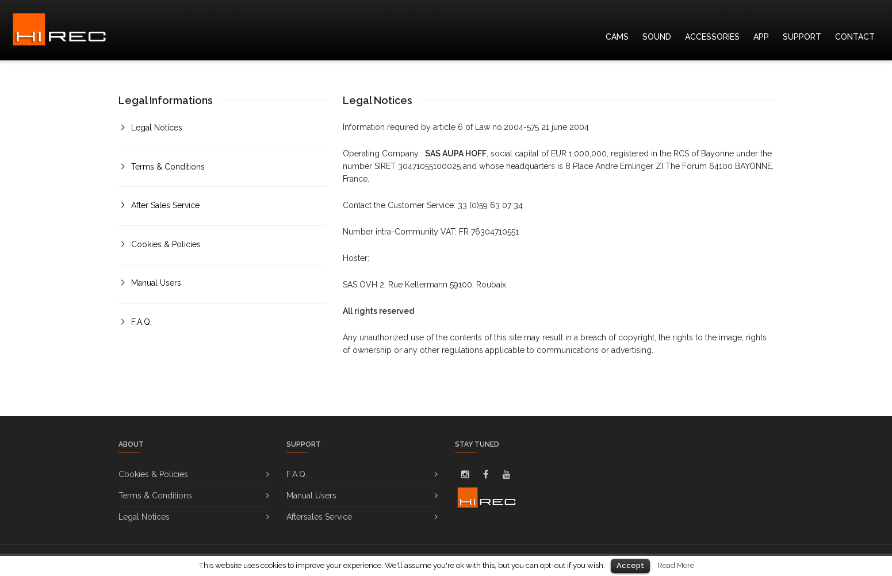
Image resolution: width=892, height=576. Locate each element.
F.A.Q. (141, 322)
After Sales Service (165, 205)
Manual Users (156, 282)
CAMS (617, 36)
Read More (675, 565)
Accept (630, 565)
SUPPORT (802, 36)
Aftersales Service (319, 516)
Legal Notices (156, 127)
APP (761, 36)
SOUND (656, 36)
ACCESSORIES (712, 36)
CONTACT (855, 36)
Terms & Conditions (168, 166)
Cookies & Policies (166, 244)
